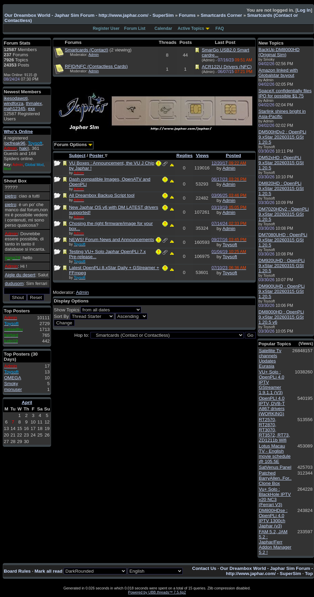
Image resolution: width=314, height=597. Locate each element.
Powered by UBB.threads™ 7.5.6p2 (157, 592)
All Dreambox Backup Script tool (101, 195)
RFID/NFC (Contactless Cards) (96, 66)
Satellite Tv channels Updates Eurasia (270, 358)
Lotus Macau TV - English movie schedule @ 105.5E (275, 453)
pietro (10, 196)
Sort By (61, 316)
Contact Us (204, 568)
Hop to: (81, 335)
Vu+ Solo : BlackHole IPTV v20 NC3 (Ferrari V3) (275, 497)
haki (23, 148)
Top (309, 573)
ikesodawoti (16, 98)
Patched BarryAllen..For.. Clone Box (275, 478)
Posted (233, 155)
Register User (106, 28)
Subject (77, 155)
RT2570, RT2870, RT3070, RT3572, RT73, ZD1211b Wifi (274, 430)
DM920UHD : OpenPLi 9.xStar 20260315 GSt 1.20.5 (281, 265)
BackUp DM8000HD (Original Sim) (279, 52)
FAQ (220, 28)
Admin (93, 54)
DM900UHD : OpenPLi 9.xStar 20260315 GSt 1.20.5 (281, 291)
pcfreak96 (15, 143)
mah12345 (14, 108)
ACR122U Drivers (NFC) (227, 66)
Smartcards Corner (221, 15)
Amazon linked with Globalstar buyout (278, 73)
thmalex (34, 103)
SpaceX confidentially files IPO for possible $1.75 (285, 93)
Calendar (163, 28)
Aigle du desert (20, 274)
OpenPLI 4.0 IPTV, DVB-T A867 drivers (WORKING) (272, 406)
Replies (185, 155)
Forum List (134, 28)
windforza (13, 103)
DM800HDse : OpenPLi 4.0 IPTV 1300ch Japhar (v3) (273, 518)
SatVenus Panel (275, 467)
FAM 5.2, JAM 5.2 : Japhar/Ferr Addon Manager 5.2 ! (275, 542)
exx (31, 108)
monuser (13, 389)
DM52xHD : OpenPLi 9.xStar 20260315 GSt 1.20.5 (281, 162)
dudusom (14, 283)
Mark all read (49, 571)
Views (202, 155)
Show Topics (67, 309)
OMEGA (12, 377)
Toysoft (229, 244)
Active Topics (191, 28)
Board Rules (17, 571)
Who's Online (18, 131)
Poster (98, 155)
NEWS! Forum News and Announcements (111, 239)
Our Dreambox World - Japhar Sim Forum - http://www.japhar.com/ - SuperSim (89, 15)
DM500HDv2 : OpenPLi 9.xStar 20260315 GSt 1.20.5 (282, 137)
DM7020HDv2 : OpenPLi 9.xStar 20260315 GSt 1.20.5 (283, 214)
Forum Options (73, 144)
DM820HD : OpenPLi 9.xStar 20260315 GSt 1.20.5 (281, 188)
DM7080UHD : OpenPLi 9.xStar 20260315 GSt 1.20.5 (282, 240)
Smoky (11, 383)
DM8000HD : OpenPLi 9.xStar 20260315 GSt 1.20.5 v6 (281, 317)
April (27, 402)
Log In (304, 10)
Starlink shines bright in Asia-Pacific (282, 114)
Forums (187, 15)
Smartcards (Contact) (86, 49)
